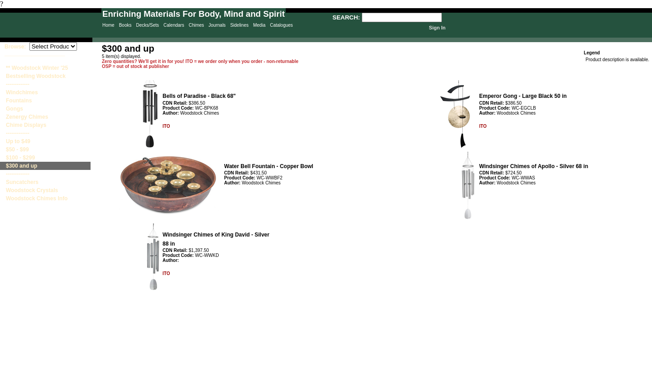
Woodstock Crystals (32, 190)
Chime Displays (26, 125)
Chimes (196, 25)
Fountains (19, 100)
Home (108, 25)
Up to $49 (18, 141)
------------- (17, 84)
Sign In (437, 27)
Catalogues (281, 25)
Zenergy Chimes (27, 117)
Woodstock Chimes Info (36, 198)
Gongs (14, 109)
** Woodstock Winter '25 (37, 68)
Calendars (173, 25)
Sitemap (282, 373)
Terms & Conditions (367, 373)
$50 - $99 (17, 149)
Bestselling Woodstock (36, 76)
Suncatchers (22, 182)
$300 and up (21, 166)
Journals (217, 25)
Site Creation (636, 373)
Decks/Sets (147, 25)
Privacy (245, 373)
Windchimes (22, 92)
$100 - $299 (20, 158)
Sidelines (239, 25)
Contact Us (322, 373)
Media (259, 25)
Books (125, 25)
